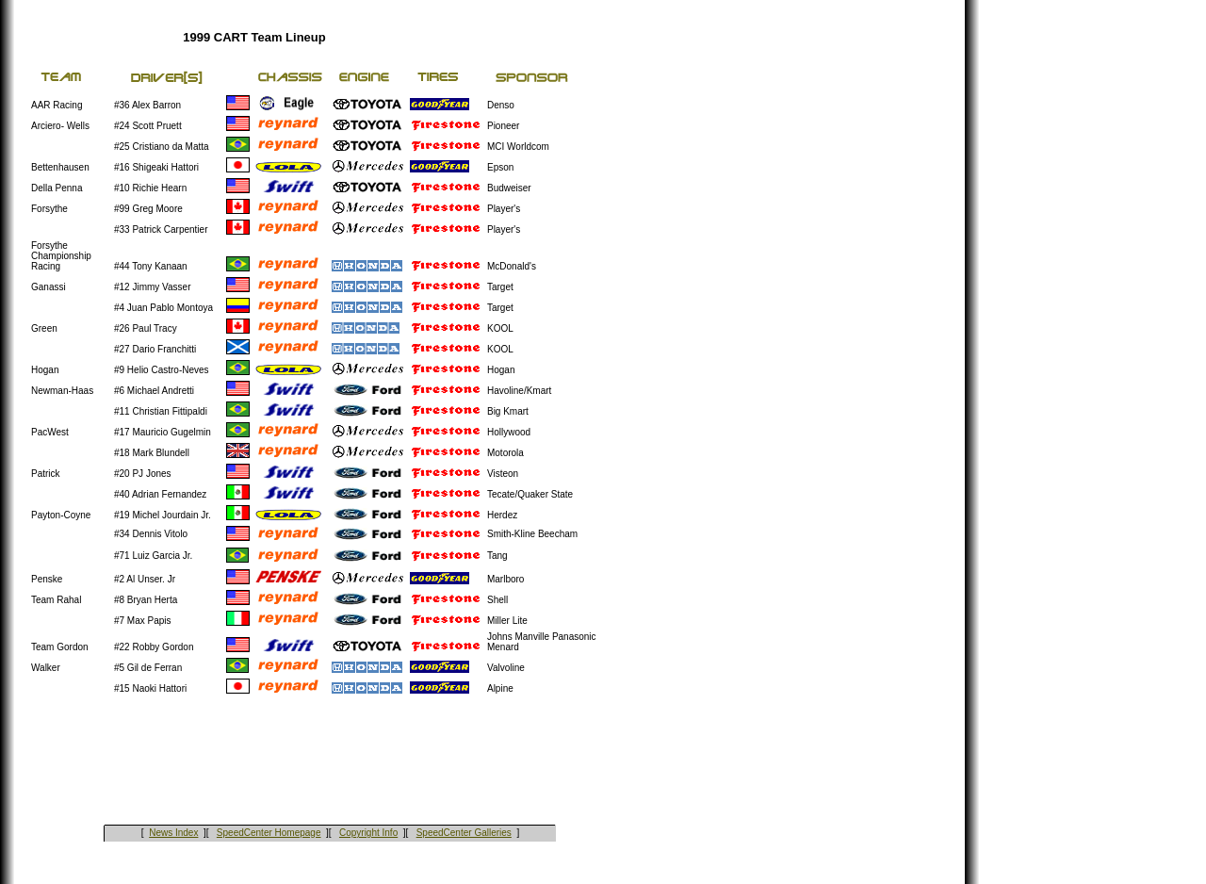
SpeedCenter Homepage (269, 832)
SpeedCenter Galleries (464, 832)
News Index (173, 832)
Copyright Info (368, 832)
